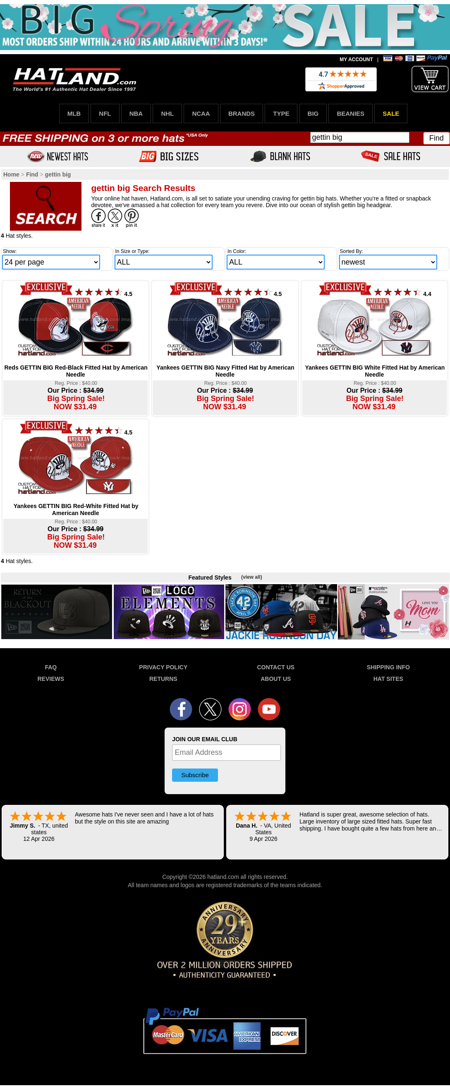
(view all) (251, 577)
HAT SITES (388, 678)
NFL (105, 113)
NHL (167, 113)
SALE (391, 113)
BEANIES (350, 113)
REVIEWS (51, 678)
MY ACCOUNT (356, 59)
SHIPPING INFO (388, 667)
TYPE (281, 113)
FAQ (51, 667)
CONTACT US (275, 667)
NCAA (201, 113)
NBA (136, 113)
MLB (74, 113)
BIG (313, 113)
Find (436, 138)
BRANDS (241, 113)
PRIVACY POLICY (163, 667)
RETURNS (163, 678)
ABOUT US (276, 678)
